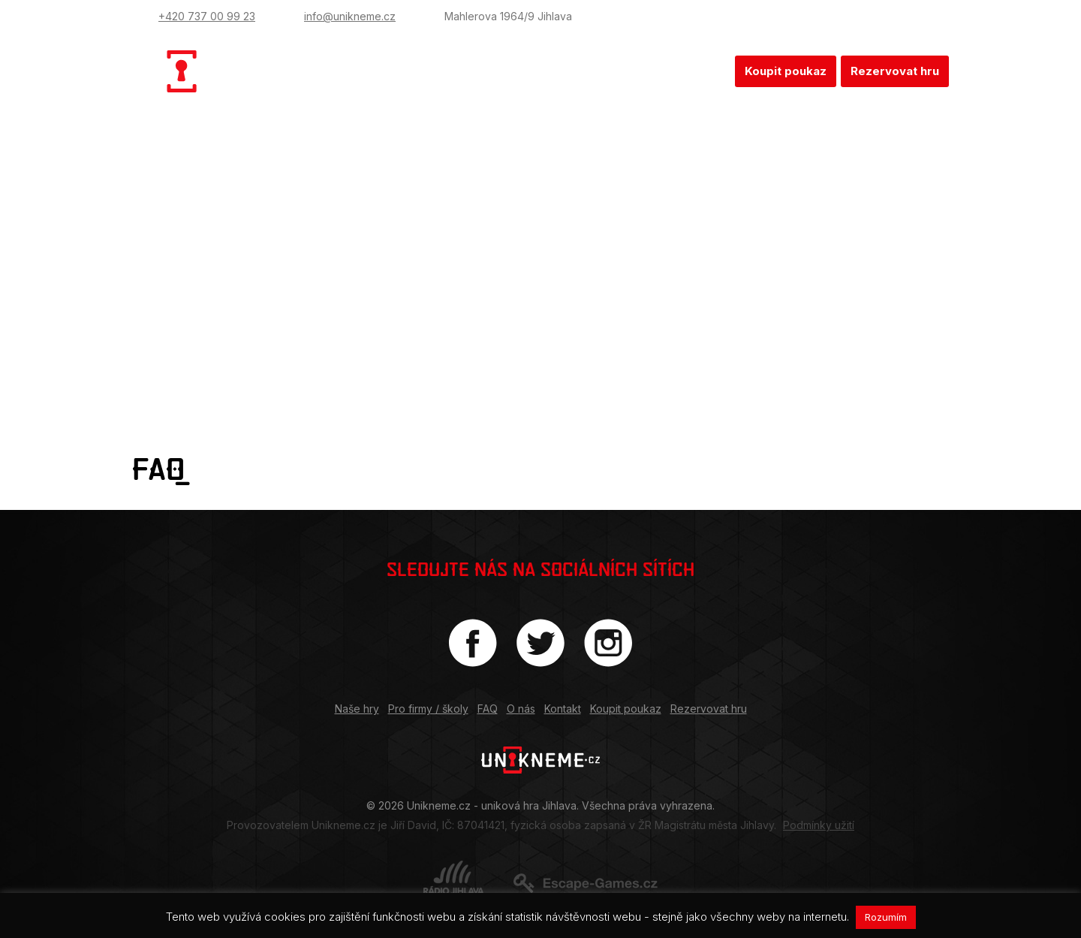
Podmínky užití (818, 825)
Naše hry (400, 71)
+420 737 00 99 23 (206, 16)
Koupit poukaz (786, 71)
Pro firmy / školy (501, 71)
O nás (636, 71)
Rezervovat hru (895, 71)
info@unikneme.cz (350, 16)
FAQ (584, 71)
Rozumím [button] (886, 917)
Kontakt (698, 71)
